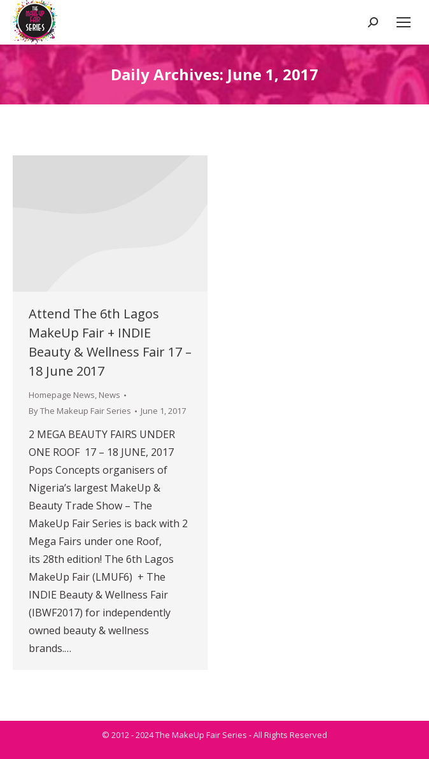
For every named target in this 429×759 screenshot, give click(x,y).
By (80, 410)
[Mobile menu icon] (403, 22)
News (109, 395)
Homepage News (62, 395)
